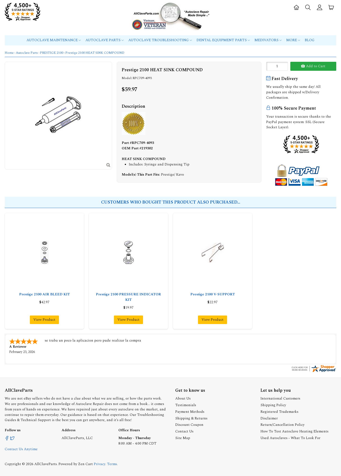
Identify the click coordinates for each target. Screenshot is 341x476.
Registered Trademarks (279, 411)
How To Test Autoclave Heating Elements (294, 431)
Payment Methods (189, 411)
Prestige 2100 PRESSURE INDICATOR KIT (128, 297)
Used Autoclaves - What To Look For (290, 437)
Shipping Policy (273, 404)
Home (9, 52)
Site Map (182, 437)
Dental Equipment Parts (223, 40)
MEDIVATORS (268, 40)
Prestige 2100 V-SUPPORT (212, 294)
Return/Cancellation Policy (282, 424)
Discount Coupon (189, 424)
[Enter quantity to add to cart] (277, 66)
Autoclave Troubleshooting (160, 40)
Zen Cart (85, 463)
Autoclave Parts (104, 40)
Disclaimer (269, 418)
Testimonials (185, 404)
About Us (183, 398)
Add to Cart (313, 66)
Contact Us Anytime (21, 448)
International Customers (280, 398)
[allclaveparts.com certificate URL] (313, 371)
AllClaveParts (45, 463)
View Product (44, 319)
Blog (309, 40)
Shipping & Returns (191, 418)
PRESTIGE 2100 (51, 52)
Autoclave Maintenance (54, 40)
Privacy (99, 463)
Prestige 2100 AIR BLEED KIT (44, 294)
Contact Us (184, 431)
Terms (112, 463)
